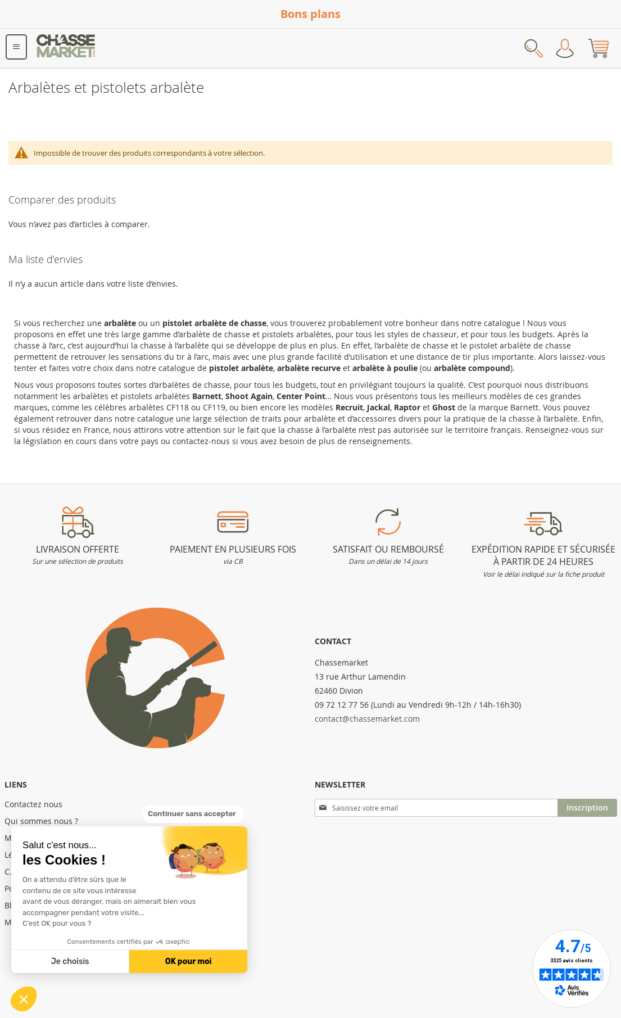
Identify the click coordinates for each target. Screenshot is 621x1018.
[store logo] (66, 48)
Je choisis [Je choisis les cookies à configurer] (70, 961)
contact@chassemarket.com (367, 718)
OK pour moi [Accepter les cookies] (188, 961)
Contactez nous (33, 804)
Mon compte (565, 48)
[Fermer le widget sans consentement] (193, 814)
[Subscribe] (587, 808)
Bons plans (310, 13)
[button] (23, 998)
